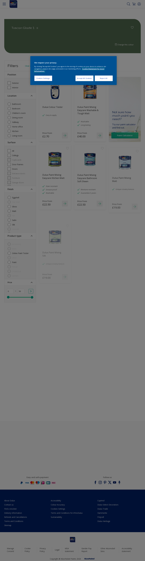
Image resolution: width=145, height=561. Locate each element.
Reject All (104, 78)
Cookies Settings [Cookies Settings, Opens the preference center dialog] (43, 78)
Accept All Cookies (84, 78)
